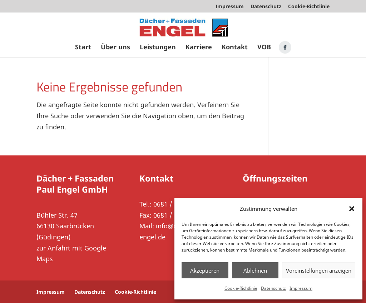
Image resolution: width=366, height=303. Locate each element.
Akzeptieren (204, 270)
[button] (351, 208)
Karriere (199, 47)
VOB (264, 47)
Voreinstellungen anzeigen (318, 270)
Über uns (115, 47)
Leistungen (158, 47)
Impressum (301, 288)
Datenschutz (273, 288)
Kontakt (235, 47)
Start (83, 47)
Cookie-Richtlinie (240, 288)
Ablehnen (255, 270)
